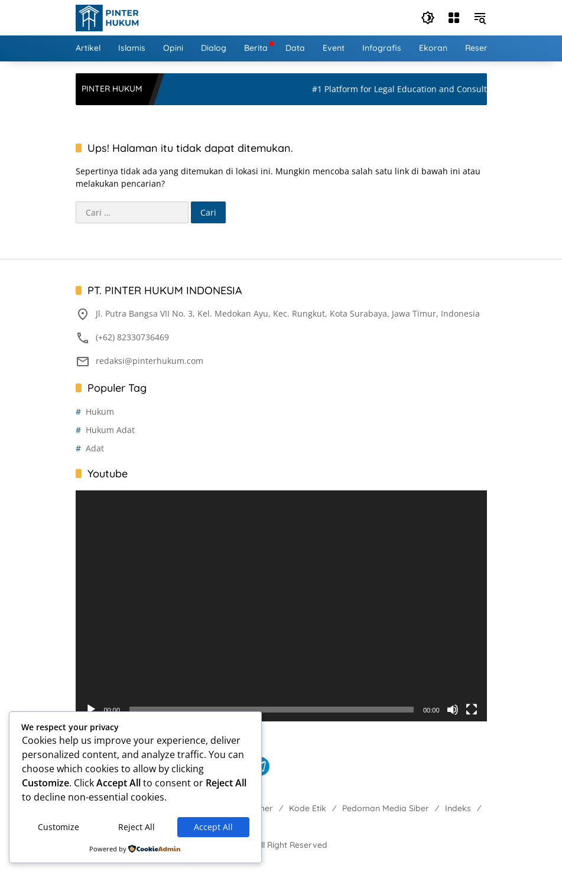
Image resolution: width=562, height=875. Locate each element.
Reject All (136, 826)
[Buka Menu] (454, 18)
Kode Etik (307, 808)
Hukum (100, 411)
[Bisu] (453, 709)
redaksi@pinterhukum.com (149, 360)
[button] (428, 18)
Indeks (458, 808)
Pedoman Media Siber (385, 808)
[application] (281, 606)
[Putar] (91, 709)
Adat (95, 448)
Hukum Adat (110, 429)
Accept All (213, 826)
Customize (58, 826)
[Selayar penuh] (471, 709)
